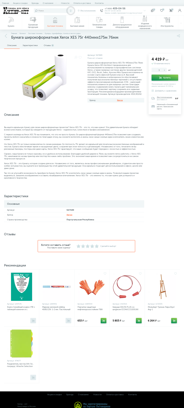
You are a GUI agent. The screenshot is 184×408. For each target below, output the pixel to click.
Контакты (99, 3)
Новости (65, 3)
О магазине (50, 3)
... (181, 22)
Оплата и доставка (82, 3)
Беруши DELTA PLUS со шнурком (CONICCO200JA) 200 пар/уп (125, 309)
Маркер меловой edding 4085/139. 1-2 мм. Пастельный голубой (56, 309)
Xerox (120, 100)
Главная (5, 3)
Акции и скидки (20, 3)
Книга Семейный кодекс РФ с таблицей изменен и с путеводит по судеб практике (21, 309)
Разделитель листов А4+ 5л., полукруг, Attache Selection (20, 365)
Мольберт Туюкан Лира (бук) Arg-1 (161, 308)
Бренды (35, 3)
